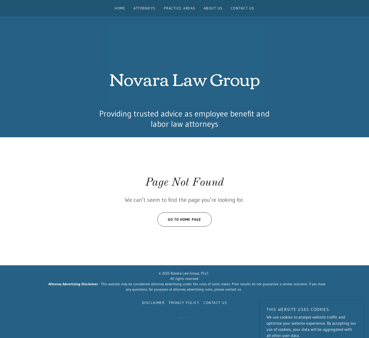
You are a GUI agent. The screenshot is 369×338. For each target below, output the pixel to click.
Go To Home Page (179, 219)
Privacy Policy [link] (184, 302)
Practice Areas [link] (180, 8)
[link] (184, 65)
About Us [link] (213, 8)
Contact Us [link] (242, 8)
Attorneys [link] (144, 8)
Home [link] (120, 8)
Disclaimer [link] (153, 302)
